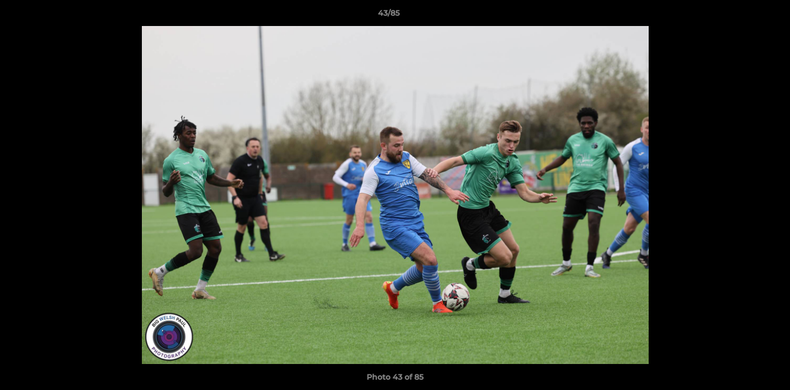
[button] (744, 16)
